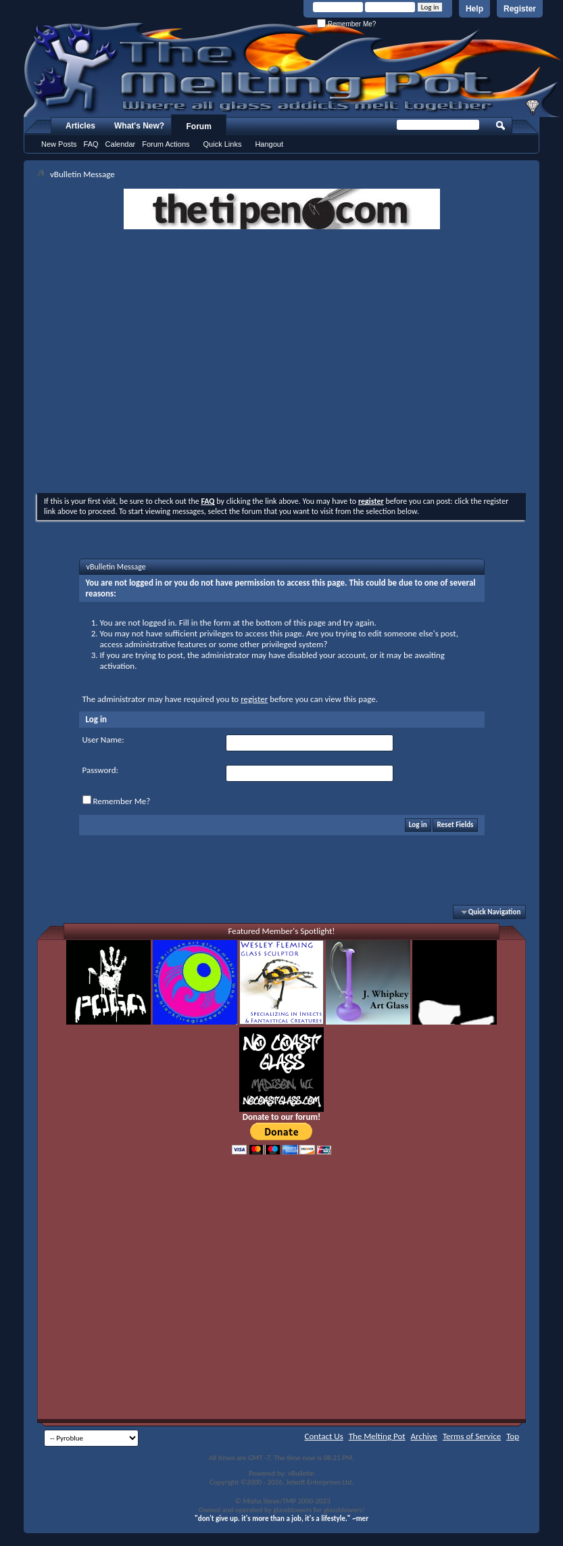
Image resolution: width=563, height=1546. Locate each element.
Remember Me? (346, 24)
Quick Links (222, 144)
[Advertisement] (165, 363)
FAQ (91, 144)
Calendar (120, 144)
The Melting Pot (377, 1436)
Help (474, 9)
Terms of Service (472, 1436)
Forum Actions (165, 144)
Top (512, 1436)
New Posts (59, 144)
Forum (199, 126)
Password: (100, 770)
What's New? (139, 126)
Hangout (269, 144)
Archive (424, 1436)
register (254, 699)
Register (520, 9)
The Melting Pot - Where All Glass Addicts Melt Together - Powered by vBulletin (293, 69)
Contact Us (324, 1436)
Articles (80, 126)
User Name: (103, 739)
